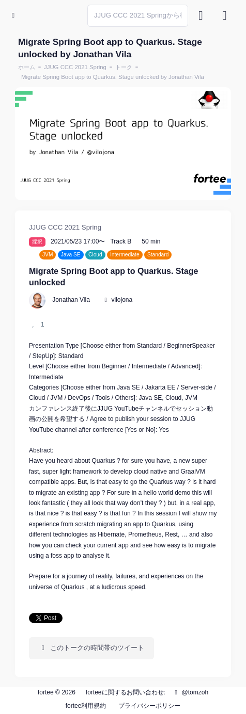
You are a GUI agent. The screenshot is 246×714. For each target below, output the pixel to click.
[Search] (137, 16)
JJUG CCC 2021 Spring (75, 67)
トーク (123, 67)
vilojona (122, 299)
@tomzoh (190, 692)
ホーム (26, 67)
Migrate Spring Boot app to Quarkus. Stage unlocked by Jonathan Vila (112, 77)
